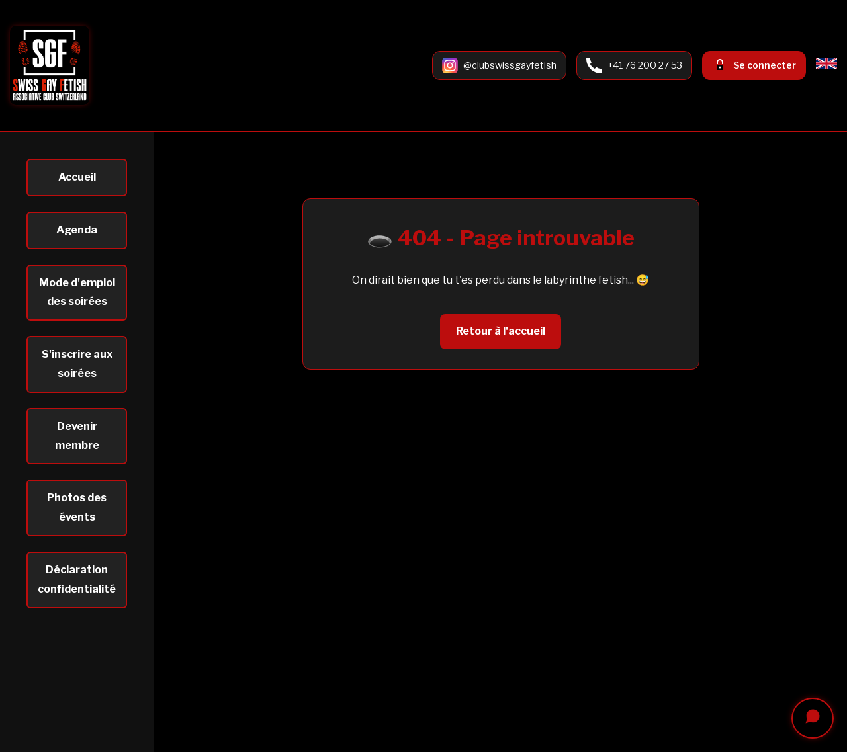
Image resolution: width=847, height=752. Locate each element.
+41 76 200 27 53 (644, 65)
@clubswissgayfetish (510, 65)
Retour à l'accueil (500, 331)
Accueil (77, 177)
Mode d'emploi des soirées (77, 292)
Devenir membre (77, 436)
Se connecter (764, 65)
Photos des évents (77, 507)
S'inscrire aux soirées (77, 364)
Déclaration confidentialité (77, 579)
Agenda (76, 230)
